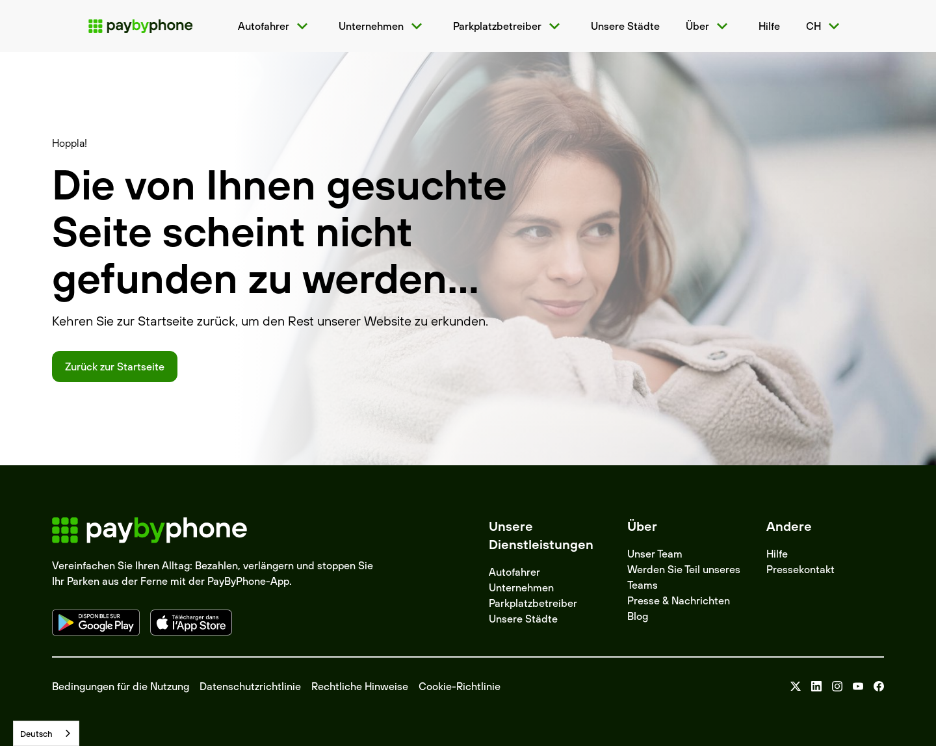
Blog (637, 616)
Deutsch (36, 733)
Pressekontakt (800, 569)
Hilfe (777, 553)
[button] (275, 26)
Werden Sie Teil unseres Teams (683, 577)
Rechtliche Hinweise (359, 686)
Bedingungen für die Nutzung (120, 686)
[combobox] (46, 733)
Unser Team (654, 553)
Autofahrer (514, 571)
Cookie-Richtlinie (459, 686)
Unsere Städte (523, 618)
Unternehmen (521, 587)
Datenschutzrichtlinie (250, 686)
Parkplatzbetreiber (533, 603)
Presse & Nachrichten (678, 600)
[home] (140, 25)
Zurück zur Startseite (114, 366)
